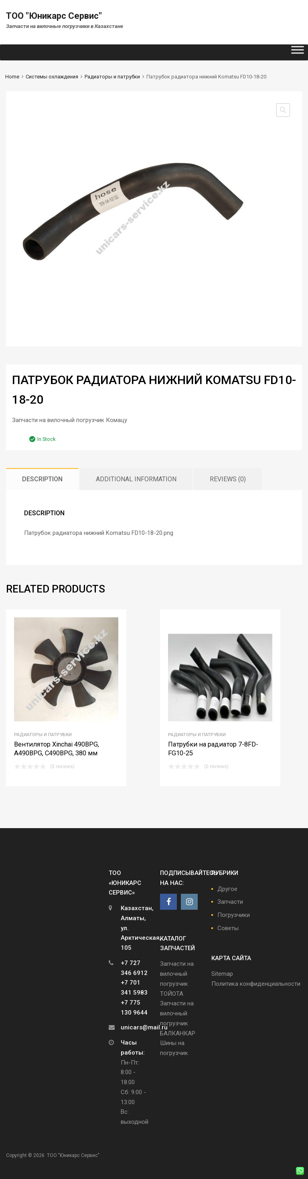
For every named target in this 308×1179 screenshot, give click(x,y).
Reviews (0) (228, 479)
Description (42, 479)
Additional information (136, 479)
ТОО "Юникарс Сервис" (54, 16)
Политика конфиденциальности (255, 983)
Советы (228, 928)
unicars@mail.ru (144, 1027)
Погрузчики (233, 915)
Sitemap (222, 973)
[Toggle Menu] (297, 52)
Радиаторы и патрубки (112, 77)
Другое (227, 889)
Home (12, 77)
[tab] (42, 479)
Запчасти (230, 901)
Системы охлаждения (52, 77)
